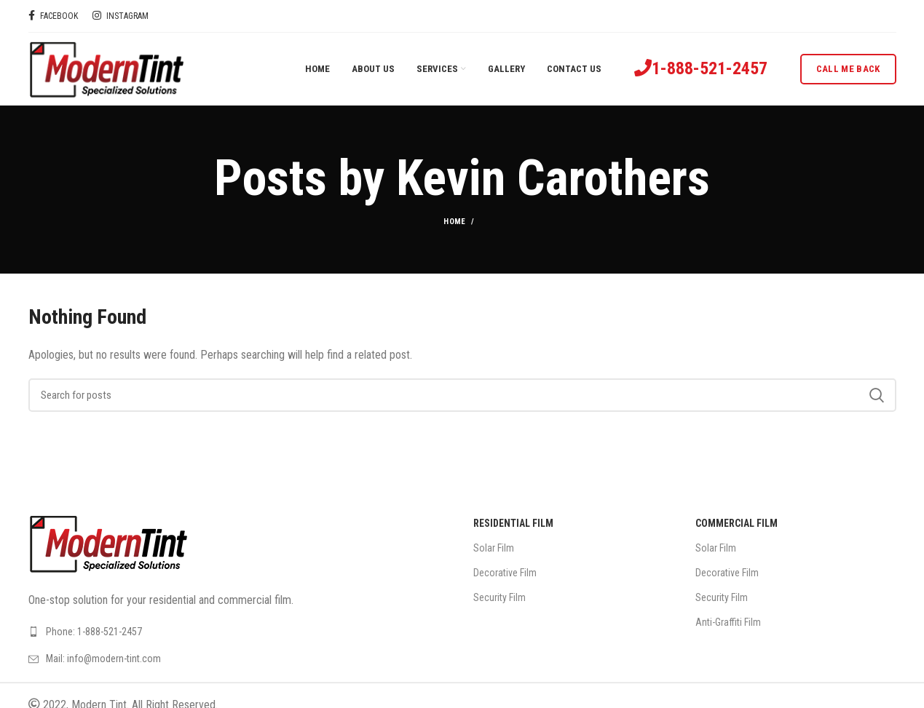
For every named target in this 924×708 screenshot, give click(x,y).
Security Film (499, 597)
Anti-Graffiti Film (728, 622)
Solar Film (493, 548)
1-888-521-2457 (709, 68)
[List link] (239, 632)
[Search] (462, 395)
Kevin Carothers (553, 178)
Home (454, 221)
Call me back (848, 68)
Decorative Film (505, 572)
